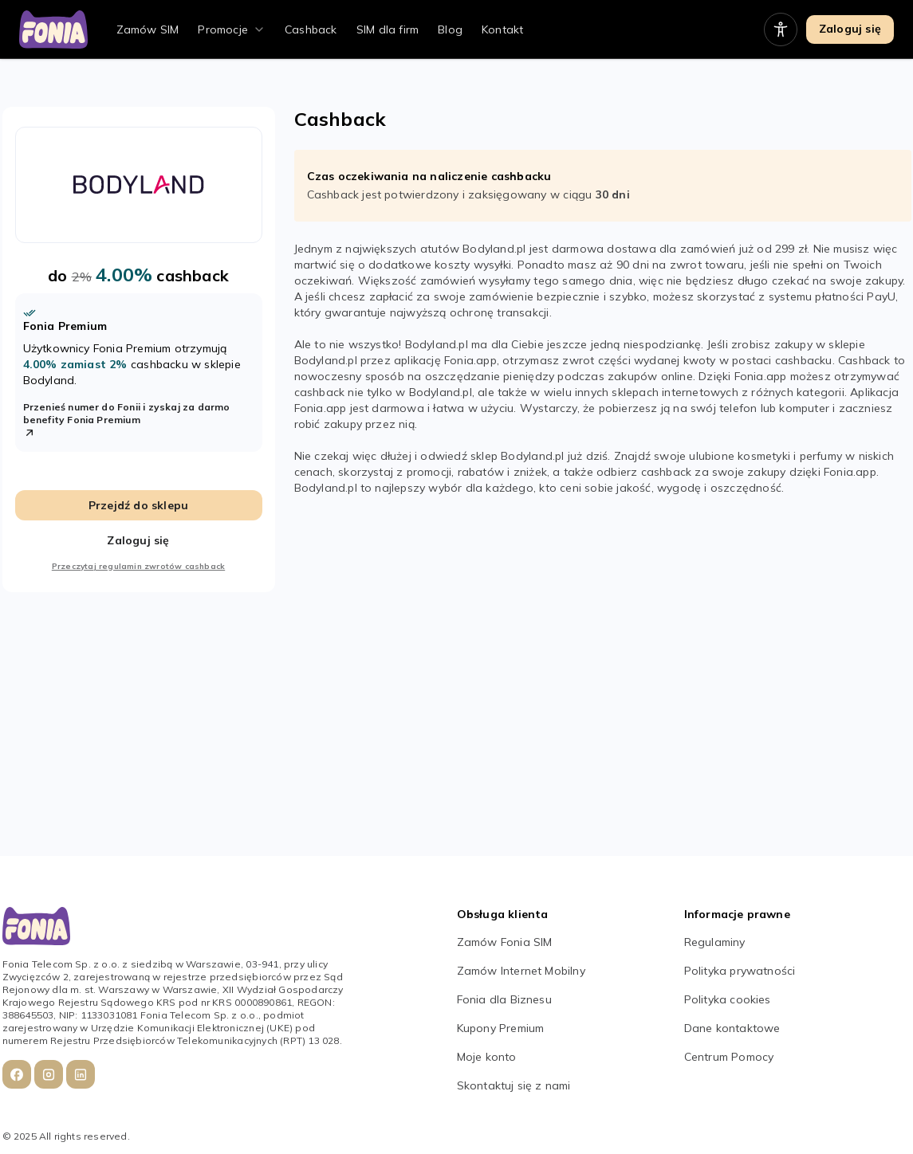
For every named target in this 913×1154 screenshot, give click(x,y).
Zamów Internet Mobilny (521, 971)
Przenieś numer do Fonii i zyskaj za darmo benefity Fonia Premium (126, 420)
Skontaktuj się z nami (514, 1085)
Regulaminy (715, 942)
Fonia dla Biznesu (504, 999)
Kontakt (502, 29)
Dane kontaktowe (732, 1028)
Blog (450, 29)
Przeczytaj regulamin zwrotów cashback (138, 566)
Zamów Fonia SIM (505, 942)
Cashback (311, 29)
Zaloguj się (850, 29)
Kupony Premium (501, 1028)
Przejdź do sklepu (138, 505)
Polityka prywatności (740, 971)
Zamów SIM (147, 29)
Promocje (223, 29)
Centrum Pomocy (729, 1057)
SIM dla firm (387, 29)
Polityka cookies (727, 999)
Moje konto (487, 1057)
